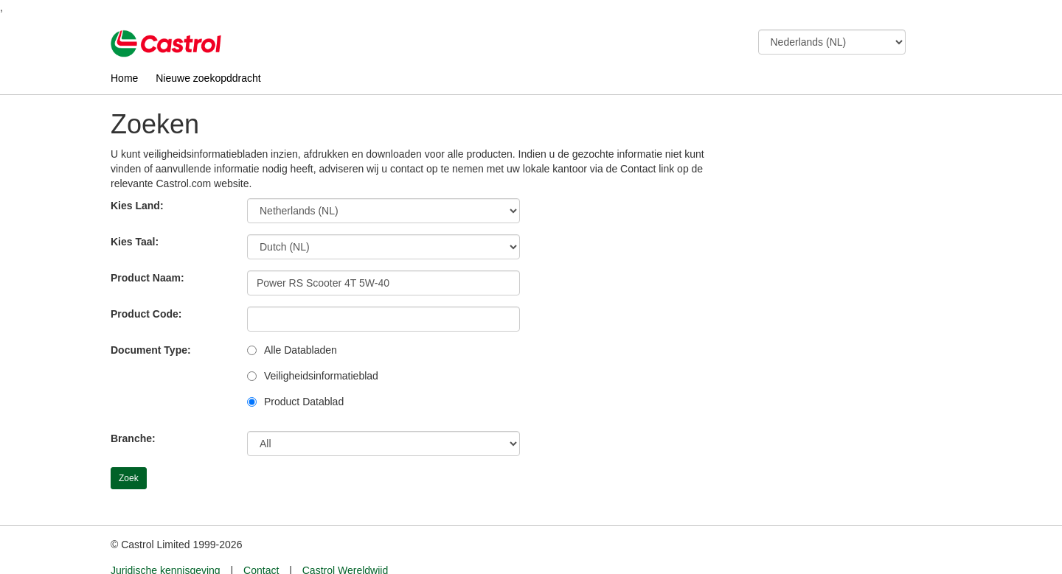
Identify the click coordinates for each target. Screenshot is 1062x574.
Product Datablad (304, 401)
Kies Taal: (135, 242)
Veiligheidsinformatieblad (321, 376)
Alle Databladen (300, 350)
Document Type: (151, 350)
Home (124, 78)
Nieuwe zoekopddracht (208, 78)
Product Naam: (147, 278)
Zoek (129, 478)
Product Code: (146, 314)
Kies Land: (137, 205)
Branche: (133, 438)
